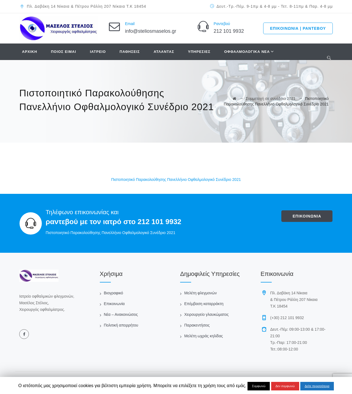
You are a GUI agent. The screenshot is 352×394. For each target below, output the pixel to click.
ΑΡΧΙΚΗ (29, 52)
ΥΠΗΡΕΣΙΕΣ (199, 52)
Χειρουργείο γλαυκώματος (206, 314)
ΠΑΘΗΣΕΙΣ (130, 52)
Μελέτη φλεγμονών (200, 293)
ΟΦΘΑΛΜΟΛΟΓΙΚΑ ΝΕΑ (247, 52)
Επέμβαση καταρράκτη (203, 303)
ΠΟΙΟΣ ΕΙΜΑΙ (63, 52)
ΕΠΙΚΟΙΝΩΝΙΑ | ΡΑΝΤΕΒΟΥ (298, 28)
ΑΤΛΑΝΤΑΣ (164, 52)
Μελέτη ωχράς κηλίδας (203, 336)
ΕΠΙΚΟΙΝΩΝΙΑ (307, 216)
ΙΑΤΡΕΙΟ (98, 52)
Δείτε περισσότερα (317, 386)
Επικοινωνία (114, 303)
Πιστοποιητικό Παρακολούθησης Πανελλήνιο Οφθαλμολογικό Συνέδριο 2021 (176, 179)
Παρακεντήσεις (197, 325)
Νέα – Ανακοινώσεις (121, 314)
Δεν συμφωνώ (285, 386)
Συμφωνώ (258, 386)
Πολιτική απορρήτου (121, 325)
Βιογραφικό (113, 293)
